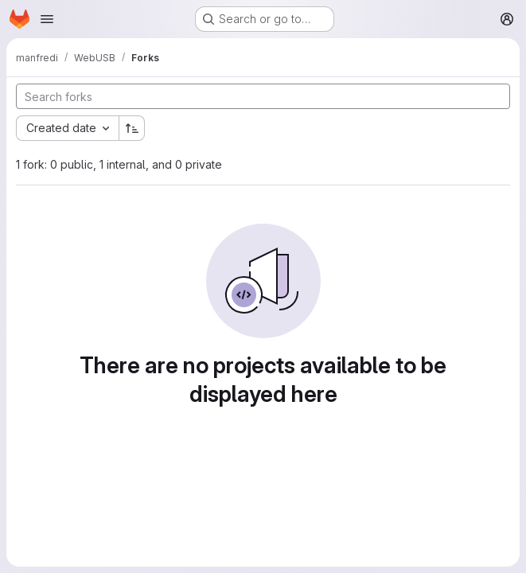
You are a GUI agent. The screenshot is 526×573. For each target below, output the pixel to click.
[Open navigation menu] (47, 19)
